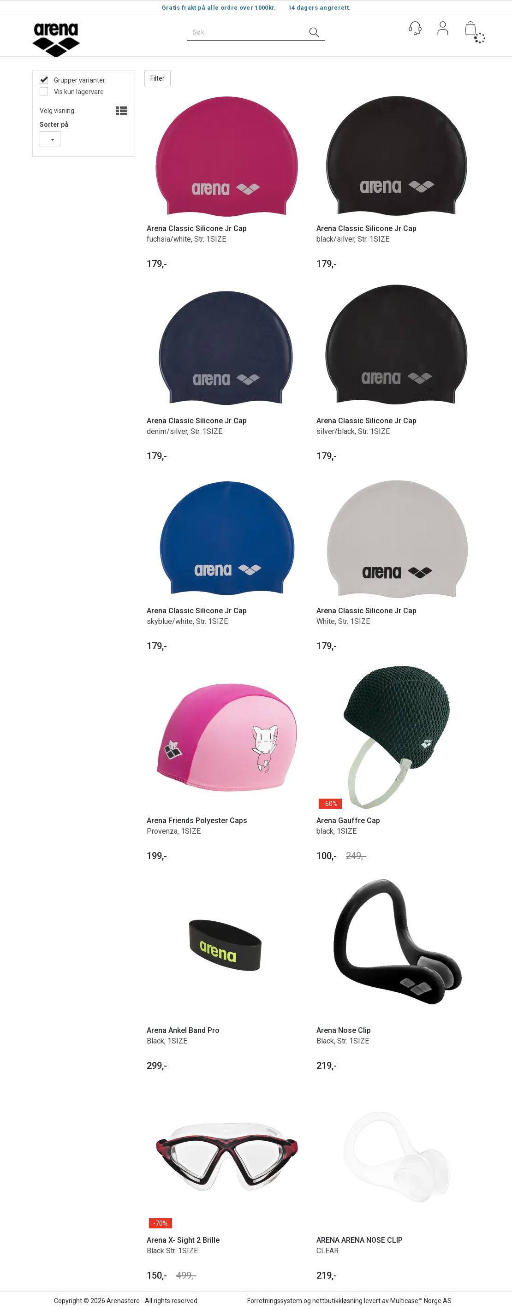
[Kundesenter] (415, 28)
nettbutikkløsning (337, 1300)
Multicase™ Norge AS (421, 1300)
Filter (157, 78)
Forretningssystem (274, 1300)
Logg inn (443, 30)
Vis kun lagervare (78, 91)
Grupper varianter (79, 80)
